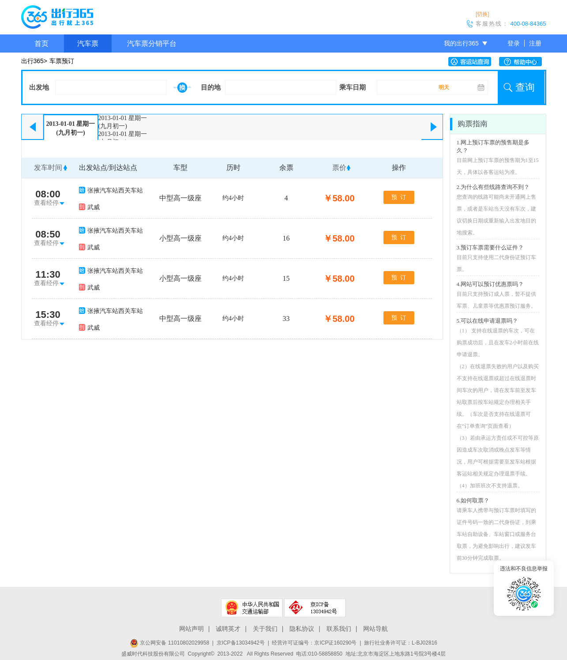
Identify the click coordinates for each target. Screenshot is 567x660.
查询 (525, 87)
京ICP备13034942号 (241, 643)
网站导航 (375, 628)
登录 (513, 43)
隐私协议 (301, 628)
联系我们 (339, 628)
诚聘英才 (228, 628)
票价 (339, 167)
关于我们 (265, 628)
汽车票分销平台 (151, 43)
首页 (41, 43)
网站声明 (191, 628)
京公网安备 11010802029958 (169, 643)
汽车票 (87, 43)
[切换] (482, 14)
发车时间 (48, 167)
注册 (535, 43)
